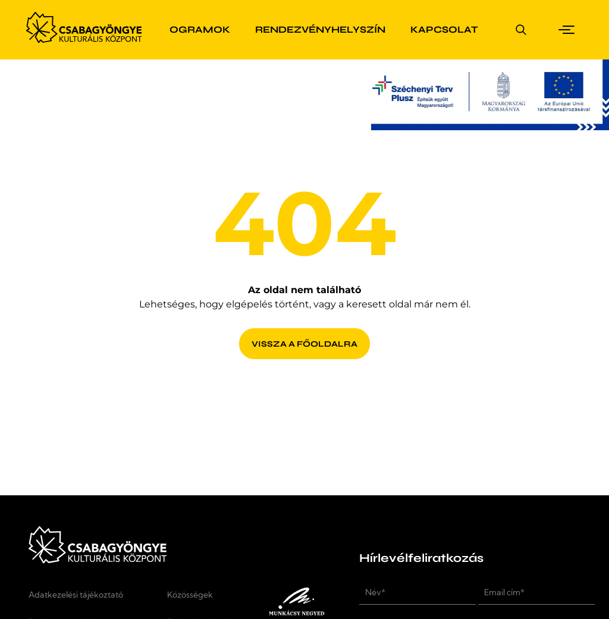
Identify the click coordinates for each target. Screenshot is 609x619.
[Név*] (417, 592)
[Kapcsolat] (444, 29)
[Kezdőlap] (84, 40)
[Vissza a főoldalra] (304, 336)
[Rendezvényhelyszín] (320, 29)
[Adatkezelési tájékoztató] (88, 600)
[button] (568, 29)
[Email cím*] (536, 592)
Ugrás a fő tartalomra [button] (56, 6)
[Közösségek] (199, 600)
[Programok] (192, 29)
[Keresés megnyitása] (520, 29)
